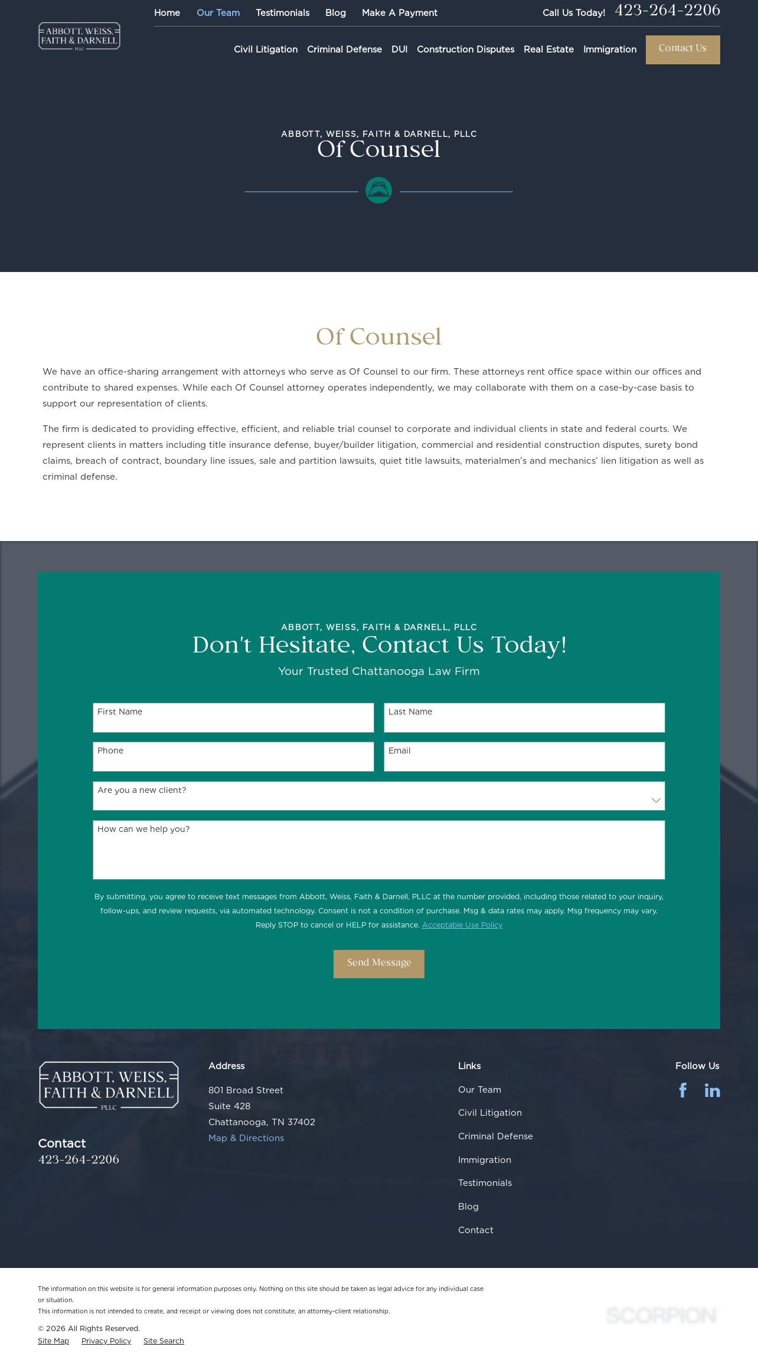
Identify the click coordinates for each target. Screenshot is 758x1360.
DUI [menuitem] (399, 49)
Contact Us (683, 49)
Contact (476, 1230)
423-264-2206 (667, 13)
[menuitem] (53, 1341)
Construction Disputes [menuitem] (465, 49)
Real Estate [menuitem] (549, 49)
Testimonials (282, 13)
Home (167, 13)
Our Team (218, 13)
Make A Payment (399, 13)
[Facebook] (683, 1090)
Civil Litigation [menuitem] (266, 49)
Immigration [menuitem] (609, 49)
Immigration (484, 1160)
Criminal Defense (495, 1136)
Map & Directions (246, 1138)
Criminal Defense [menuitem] (344, 49)
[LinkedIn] (712, 1090)
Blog (335, 13)
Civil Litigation (490, 1112)
